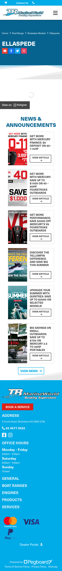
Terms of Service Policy (17, 566)
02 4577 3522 (13, 428)
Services (11, 506)
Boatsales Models (37, 33)
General (10, 478)
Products (12, 499)
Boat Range (18, 33)
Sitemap (53, 566)
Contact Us (22, 2)
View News (31, 371)
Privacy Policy (38, 566)
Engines (10, 492)
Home (5, 33)
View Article (40, 159)
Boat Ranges (14, 485)
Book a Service (18, 407)
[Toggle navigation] (55, 12)
